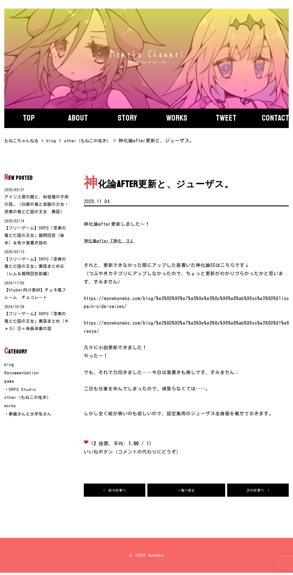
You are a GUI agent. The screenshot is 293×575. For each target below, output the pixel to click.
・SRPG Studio (20, 417)
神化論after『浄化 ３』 (112, 240)
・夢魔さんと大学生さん (31, 442)
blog (9, 392)
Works (176, 118)
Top (29, 118)
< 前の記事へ (115, 491)
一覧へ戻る (186, 491)
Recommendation (22, 400)
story (127, 118)
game (9, 409)
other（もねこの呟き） (30, 425)
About (78, 118)
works (10, 434)
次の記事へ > (258, 491)
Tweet (226, 118)
